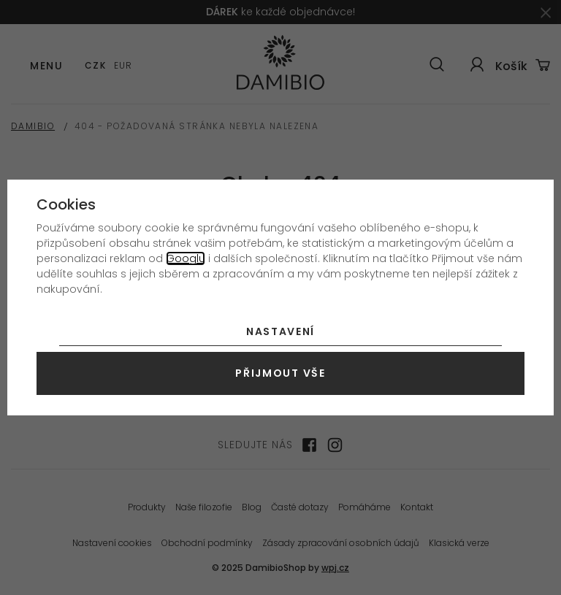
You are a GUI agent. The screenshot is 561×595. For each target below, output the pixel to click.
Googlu (185, 258)
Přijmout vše (280, 373)
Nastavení (280, 331)
